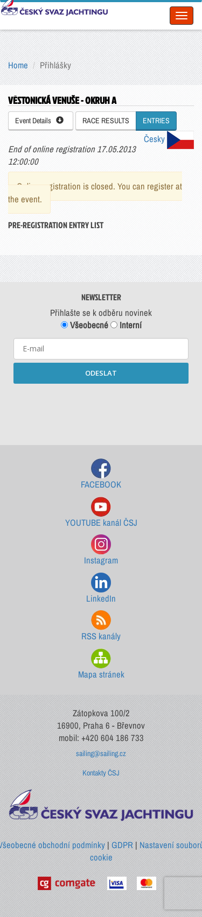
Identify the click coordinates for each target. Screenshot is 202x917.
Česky (169, 139)
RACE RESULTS (105, 120)
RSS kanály (101, 626)
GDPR (122, 845)
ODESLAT (101, 373)
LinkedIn (101, 588)
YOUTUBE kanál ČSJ (101, 512)
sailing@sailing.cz (101, 753)
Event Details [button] (39, 120)
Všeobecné (84, 325)
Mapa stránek (101, 664)
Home (18, 65)
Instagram (101, 550)
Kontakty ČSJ (101, 773)
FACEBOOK (101, 474)
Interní (126, 325)
